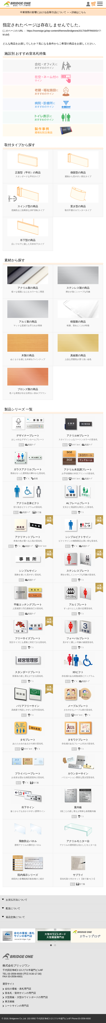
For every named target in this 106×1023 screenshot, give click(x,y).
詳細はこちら (79, 12)
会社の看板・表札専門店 (18, 988)
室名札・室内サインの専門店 (20, 993)
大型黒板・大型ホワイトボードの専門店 (26, 997)
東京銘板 (9, 1001)
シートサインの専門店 (17, 1005)
